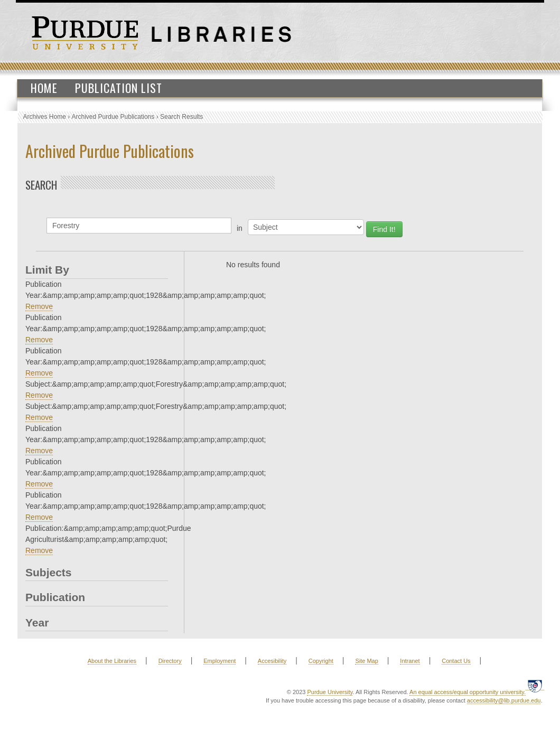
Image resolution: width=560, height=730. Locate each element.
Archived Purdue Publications (113, 116)
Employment (219, 661)
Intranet (409, 661)
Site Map (366, 661)
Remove (39, 306)
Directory (170, 661)
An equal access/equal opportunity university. (467, 692)
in (239, 228)
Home (44, 87)
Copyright (321, 661)
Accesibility (272, 661)
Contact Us (456, 661)
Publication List (118, 87)
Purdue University (329, 692)
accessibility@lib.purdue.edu (504, 700)
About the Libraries (112, 661)
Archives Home (44, 116)
